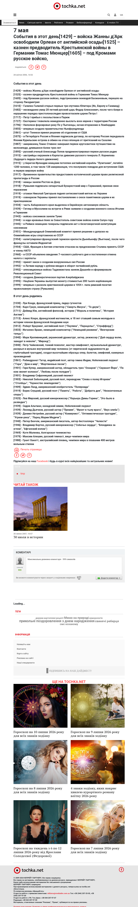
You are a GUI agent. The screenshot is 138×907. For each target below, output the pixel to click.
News (21, 22)
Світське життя (34, 22)
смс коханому (69, 624)
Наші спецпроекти (25, 663)
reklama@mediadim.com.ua (58, 893)
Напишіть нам (23, 644)
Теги (18, 611)
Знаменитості (9, 22)
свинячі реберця (107, 621)
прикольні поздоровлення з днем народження (56, 621)
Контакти (21, 649)
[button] (115, 14)
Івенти (48, 22)
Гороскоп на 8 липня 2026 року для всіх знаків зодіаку (37, 790)
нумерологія (96, 618)
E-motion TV (113, 22)
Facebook (42, 461)
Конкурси (99, 22)
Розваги (70, 22)
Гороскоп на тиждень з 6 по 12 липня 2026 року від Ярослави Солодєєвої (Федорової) (37, 852)
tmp (22, 473)
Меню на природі (76, 618)
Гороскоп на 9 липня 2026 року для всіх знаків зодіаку (95, 734)
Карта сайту (23, 653)
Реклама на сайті (25, 658)
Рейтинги (58, 22)
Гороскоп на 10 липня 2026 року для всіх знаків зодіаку (38, 734)
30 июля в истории (28, 537)
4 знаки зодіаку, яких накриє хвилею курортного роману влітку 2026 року (93, 792)
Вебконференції (84, 22)
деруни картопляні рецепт (50, 618)
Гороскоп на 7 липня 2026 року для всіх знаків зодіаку (95, 850)
